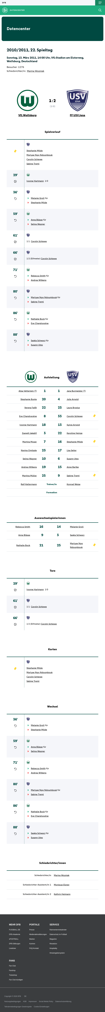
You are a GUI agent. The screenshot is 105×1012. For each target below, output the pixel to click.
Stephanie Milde (35, 151)
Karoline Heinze (74, 433)
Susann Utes (37, 345)
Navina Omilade (29, 450)
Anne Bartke (73, 467)
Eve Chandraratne (40, 323)
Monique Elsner (61, 885)
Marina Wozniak (35, 71)
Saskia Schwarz (38, 341)
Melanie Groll (37, 198)
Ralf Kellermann (29, 484)
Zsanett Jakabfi (29, 433)
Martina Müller (29, 476)
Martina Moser (29, 442)
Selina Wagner (38, 224)
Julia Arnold (73, 399)
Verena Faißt (30, 408)
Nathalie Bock (38, 319)
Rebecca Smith (38, 276)
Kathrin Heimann (62, 894)
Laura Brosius (73, 408)
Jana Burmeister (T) (76, 391)
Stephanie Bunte (29, 399)
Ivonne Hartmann (35, 181)
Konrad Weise (73, 484)
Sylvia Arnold (73, 425)
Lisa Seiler (72, 450)
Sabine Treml (33, 164)
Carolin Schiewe (34, 159)
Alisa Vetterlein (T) (28, 391)
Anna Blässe (37, 220)
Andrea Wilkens (38, 280)
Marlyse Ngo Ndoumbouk (39, 155)
